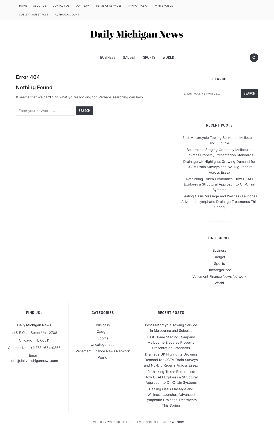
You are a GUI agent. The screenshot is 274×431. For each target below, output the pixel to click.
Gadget (129, 57)
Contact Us (61, 5)
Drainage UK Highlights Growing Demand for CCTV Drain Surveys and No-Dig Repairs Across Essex (219, 166)
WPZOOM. (179, 422)
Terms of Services (109, 5)
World (168, 57)
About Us (39, 5)
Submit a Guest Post (33, 14)
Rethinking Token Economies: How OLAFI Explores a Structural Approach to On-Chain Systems (219, 184)
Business (107, 57)
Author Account (67, 14)
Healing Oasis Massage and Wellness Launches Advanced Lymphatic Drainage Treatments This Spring (219, 201)
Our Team (82, 5)
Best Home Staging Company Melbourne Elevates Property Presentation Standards (171, 342)
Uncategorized (219, 270)
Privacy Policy (138, 5)
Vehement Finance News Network (219, 276)
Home (23, 5)
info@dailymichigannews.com (34, 360)
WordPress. (116, 422)
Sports (149, 57)
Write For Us (164, 5)
